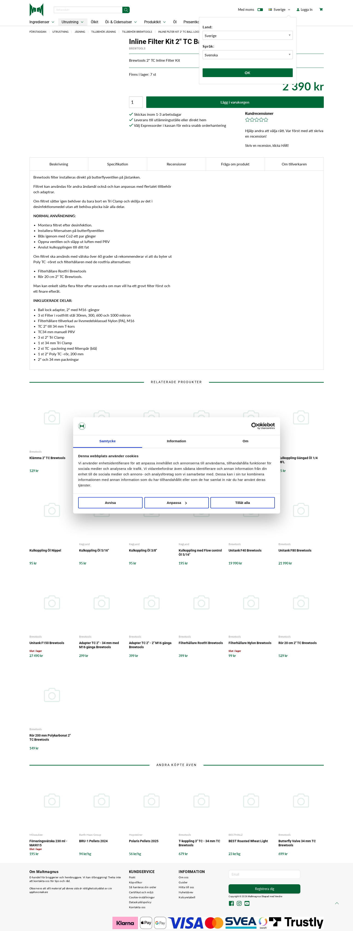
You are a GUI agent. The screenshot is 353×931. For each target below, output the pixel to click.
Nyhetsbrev (186, 892)
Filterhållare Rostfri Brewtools (201, 643)
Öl (175, 22)
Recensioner (176, 164)
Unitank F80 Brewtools (294, 550)
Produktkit (155, 22)
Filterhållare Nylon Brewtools (250, 643)
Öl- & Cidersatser (121, 22)
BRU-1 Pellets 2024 (93, 841)
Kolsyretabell (187, 897)
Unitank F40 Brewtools (245, 550)
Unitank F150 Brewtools (46, 643)
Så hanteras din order (142, 887)
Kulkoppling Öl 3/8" (143, 550)
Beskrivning (58, 164)
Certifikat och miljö (141, 892)
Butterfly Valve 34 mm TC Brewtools (297, 843)
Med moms (250, 11)
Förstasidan (37, 31)
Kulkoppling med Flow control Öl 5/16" (200, 552)
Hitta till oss (186, 887)
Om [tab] (245, 441)
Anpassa (177, 503)
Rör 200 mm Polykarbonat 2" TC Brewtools (50, 737)
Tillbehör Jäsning (103, 31)
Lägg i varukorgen (235, 102)
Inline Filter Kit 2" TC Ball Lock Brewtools (187, 31)
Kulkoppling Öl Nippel (45, 550)
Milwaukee (36, 834)
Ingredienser (42, 22)
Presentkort (193, 22)
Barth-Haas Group (90, 834)
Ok (248, 72)
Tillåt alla (242, 503)
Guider (183, 882)
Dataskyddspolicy (140, 902)
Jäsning (80, 31)
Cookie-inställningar (142, 897)
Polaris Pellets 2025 (143, 841)
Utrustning (73, 22)
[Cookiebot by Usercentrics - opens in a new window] (255, 426)
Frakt (132, 877)
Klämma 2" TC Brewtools (47, 458)
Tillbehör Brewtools (137, 31)
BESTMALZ (236, 834)
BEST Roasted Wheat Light (248, 841)
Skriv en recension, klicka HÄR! (267, 145)
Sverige (280, 9)
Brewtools (137, 48)
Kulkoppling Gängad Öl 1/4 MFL (298, 460)
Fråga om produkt (235, 164)
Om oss (183, 877)
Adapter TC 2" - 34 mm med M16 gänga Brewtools (99, 645)
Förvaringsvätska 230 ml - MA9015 (48, 843)
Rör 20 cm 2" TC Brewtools (297, 643)
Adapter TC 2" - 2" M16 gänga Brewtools (150, 645)
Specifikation (117, 164)
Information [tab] (176, 441)
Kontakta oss (137, 907)
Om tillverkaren (294, 164)
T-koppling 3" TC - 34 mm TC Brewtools (199, 843)
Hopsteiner (135, 834)
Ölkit (94, 22)
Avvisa (110, 503)
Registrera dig (264, 889)
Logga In (305, 10)
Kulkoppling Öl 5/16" (94, 550)
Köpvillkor (135, 882)
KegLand (84, 544)
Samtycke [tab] (107, 441)
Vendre (278, 896)
